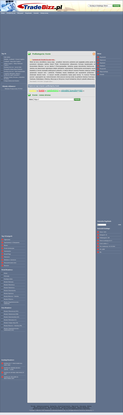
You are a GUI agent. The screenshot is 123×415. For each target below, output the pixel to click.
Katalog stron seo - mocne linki (12, 67)
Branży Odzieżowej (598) (11, 314)
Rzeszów (6, 265)
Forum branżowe (66, 406)
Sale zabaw (7, 57)
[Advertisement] (61, 32)
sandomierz (52, 90)
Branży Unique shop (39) (11, 322)
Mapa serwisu (75, 406)
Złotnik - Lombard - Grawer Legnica (14, 59)
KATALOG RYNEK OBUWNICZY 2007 (14, 373)
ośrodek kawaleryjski (71, 90)
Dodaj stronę (44, 13)
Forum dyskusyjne (9, 248)
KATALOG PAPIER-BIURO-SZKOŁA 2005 (12, 368)
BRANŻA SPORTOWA (83, 407)
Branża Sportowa (9, 293)
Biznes (6, 245)
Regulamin (28, 13)
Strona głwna (83, 406)
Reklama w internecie (10, 259)
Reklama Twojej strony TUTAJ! (13, 88)
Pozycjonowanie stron (10, 262)
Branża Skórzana (8, 282)
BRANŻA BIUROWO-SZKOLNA (41, 409)
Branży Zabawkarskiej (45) (11, 317)
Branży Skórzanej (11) (10, 320)
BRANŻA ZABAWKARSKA (68, 407)
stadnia (32, 90)
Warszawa (7, 257)
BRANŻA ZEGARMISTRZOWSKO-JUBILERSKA (77, 409)
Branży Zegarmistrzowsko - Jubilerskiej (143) (11, 329)
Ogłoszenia (7, 239)
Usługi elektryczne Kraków (11, 81)
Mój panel (20, 13)
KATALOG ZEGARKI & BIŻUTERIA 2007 (11, 377)
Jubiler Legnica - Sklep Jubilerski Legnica (13, 64)
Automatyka (7, 251)
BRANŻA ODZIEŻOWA (54, 407)
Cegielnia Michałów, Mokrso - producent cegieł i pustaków (12, 74)
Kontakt (36, 13)
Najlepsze (102, 65)
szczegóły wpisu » (48, 81)
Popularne (102, 63)
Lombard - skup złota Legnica (12, 61)
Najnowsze (103, 60)
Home (3, 13)
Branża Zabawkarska (10, 290)
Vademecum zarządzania (43, 406)
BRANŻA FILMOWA (57, 409)
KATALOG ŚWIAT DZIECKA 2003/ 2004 (13, 364)
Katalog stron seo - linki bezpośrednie (14, 71)
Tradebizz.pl (31, 6)
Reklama (89, 406)
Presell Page (7, 254)
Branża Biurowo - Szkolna (11, 296)
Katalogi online (8, 279)
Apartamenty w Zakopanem (11, 242)
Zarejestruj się (11, 13)
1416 (119, 224)
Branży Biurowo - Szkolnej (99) (13, 325)
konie (41, 90)
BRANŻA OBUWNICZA (40, 407)
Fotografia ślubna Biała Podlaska (13, 69)
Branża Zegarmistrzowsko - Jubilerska (11, 302)
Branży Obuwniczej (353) (11, 311)
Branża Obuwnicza (9, 284)
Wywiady (6, 276)
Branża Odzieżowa (9, 287)
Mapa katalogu (104, 71)
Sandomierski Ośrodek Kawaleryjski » (43, 59)
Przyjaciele (103, 68)
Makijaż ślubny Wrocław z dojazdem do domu (14, 77)
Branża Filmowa (8, 299)
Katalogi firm (53, 406)
